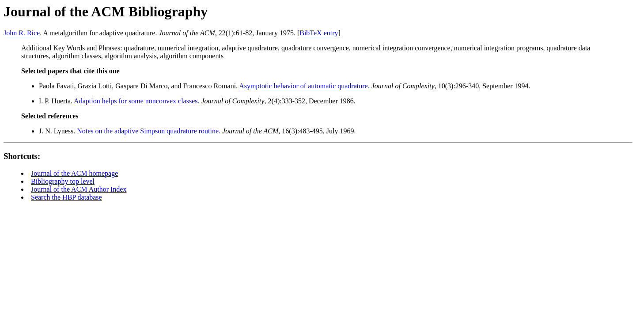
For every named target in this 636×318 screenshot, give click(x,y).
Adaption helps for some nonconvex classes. (136, 101)
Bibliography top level (63, 181)
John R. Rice (22, 33)
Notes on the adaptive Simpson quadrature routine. (148, 131)
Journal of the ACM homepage (74, 173)
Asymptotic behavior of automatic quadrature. (304, 86)
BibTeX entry (318, 33)
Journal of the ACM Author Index (78, 189)
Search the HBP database (66, 197)
